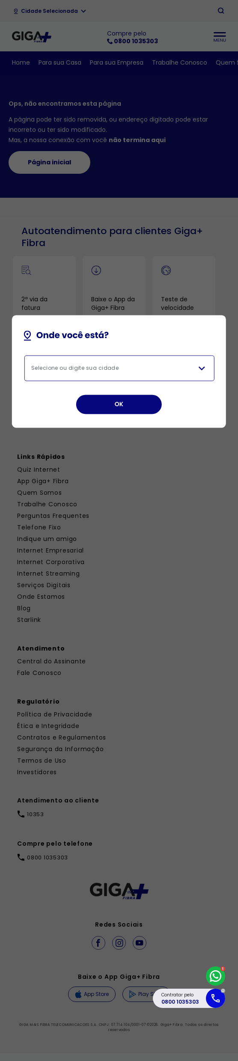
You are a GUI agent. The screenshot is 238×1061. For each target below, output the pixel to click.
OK (119, 404)
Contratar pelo (180, 998)
